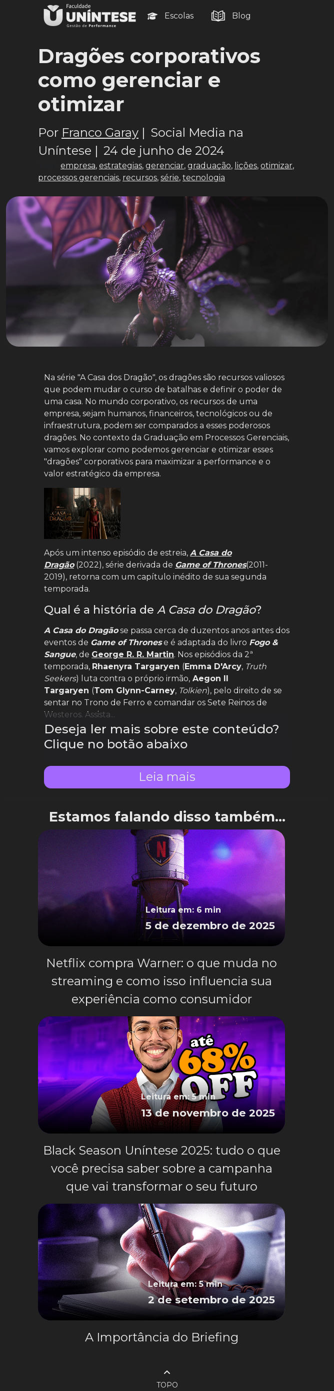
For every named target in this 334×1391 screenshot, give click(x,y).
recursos (139, 177)
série (169, 177)
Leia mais (167, 776)
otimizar (276, 165)
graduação (209, 165)
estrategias (120, 165)
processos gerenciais (78, 177)
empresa (78, 165)
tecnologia (203, 177)
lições (245, 165)
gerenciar (165, 165)
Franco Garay (100, 132)
